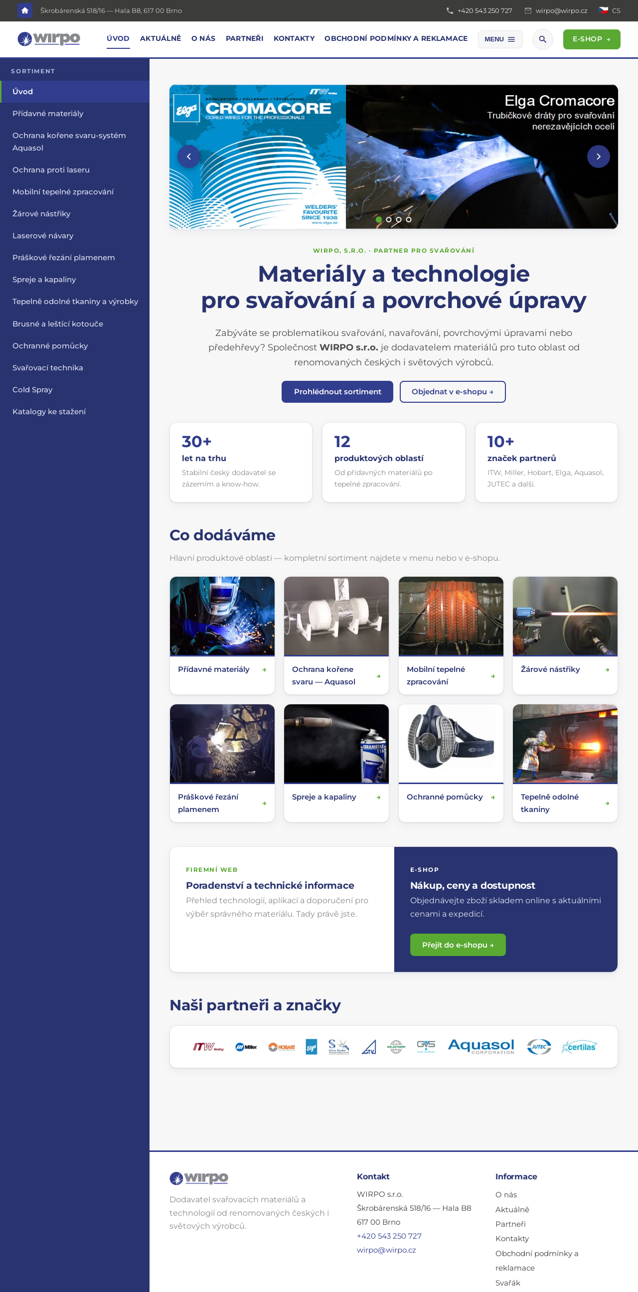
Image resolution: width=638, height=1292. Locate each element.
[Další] (598, 156)
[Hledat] (542, 39)
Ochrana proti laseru (51, 169)
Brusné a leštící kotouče (57, 324)
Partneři (245, 38)
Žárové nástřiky (41, 213)
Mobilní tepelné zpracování (63, 191)
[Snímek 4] (409, 219)
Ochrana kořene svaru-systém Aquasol (69, 141)
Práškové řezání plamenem (63, 257)
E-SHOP (592, 39)
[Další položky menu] (500, 39)
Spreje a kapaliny (44, 279)
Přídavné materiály (47, 113)
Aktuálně (160, 38)
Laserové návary (42, 235)
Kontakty (294, 38)
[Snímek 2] (389, 219)
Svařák (507, 1283)
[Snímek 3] (399, 219)
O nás (203, 38)
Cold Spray (32, 389)
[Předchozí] (188, 156)
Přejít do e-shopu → (458, 945)
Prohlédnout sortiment (337, 391)
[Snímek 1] (379, 219)
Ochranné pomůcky (50, 345)
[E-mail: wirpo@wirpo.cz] (556, 10)
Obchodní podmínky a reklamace (396, 38)
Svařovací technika (47, 367)
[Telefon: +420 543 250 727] (479, 10)
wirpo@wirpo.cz (386, 1250)
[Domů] (24, 10)
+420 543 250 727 (389, 1236)
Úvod (118, 38)
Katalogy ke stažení (49, 411)
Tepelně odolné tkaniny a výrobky (75, 301)
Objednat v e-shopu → (452, 391)
